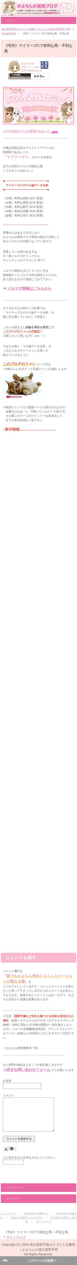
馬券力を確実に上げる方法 (26, 1217)
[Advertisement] (38, 904)
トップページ (8, 1213)
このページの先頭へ (41, 1260)
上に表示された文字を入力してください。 (30, 1157)
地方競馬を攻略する (36, 1213)
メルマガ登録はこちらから (29, 288)
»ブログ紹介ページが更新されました (26, 131)
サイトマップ (44, 1221)
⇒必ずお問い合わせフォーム (26, 1070)
